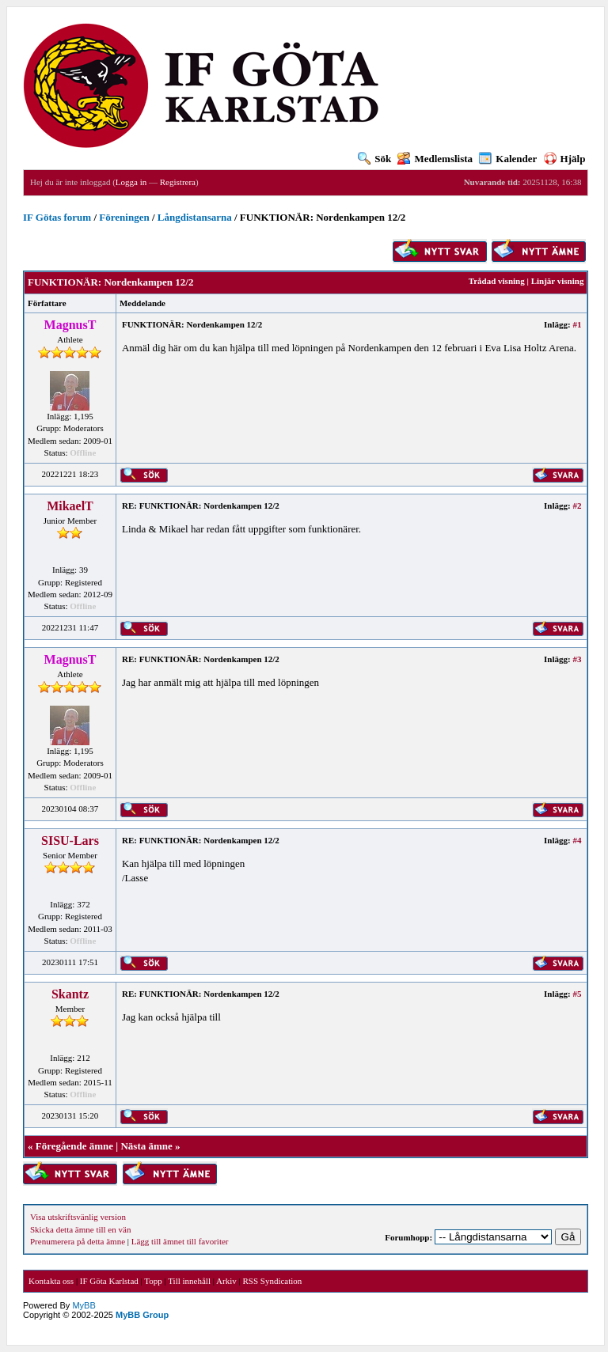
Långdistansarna (195, 217)
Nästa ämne (146, 1146)
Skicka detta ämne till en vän (80, 1229)
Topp (153, 1281)
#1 (576, 324)
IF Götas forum (57, 217)
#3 (576, 659)
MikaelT (70, 506)
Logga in (131, 182)
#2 (576, 505)
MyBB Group (142, 1315)
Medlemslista (435, 159)
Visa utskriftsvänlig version (78, 1216)
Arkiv (226, 1281)
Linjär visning (557, 281)
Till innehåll (189, 1281)
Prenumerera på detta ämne (77, 1241)
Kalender (508, 159)
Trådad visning (497, 281)
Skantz (70, 994)
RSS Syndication (272, 1281)
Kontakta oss (51, 1281)
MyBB (83, 1305)
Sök (374, 159)
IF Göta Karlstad (109, 1281)
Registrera (178, 182)
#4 (576, 840)
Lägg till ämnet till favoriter (180, 1241)
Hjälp (565, 159)
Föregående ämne (74, 1146)
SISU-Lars (70, 840)
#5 (576, 993)
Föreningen (124, 217)
